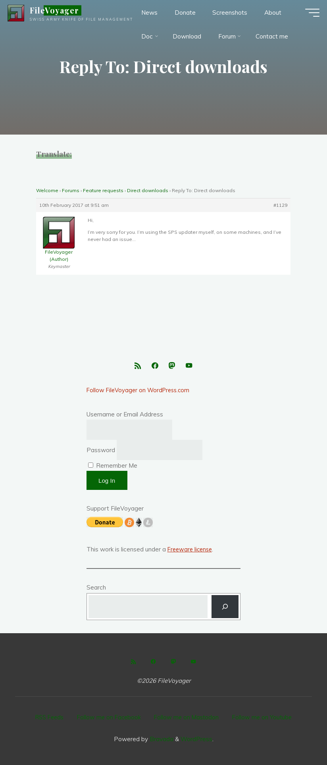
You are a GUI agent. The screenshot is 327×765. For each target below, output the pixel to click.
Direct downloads (147, 190)
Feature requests (103, 190)
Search (96, 589)
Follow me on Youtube (265, 717)
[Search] (225, 608)
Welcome (47, 190)
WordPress (196, 737)
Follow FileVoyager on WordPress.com (140, 392)
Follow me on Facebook (108, 717)
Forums (70, 190)
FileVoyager (58, 13)
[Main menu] (308, 16)
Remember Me (112, 467)
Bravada (160, 737)
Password (101, 452)
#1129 (281, 205)
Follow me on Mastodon (188, 717)
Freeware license (191, 551)
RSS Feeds (46, 717)
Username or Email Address (125, 416)
